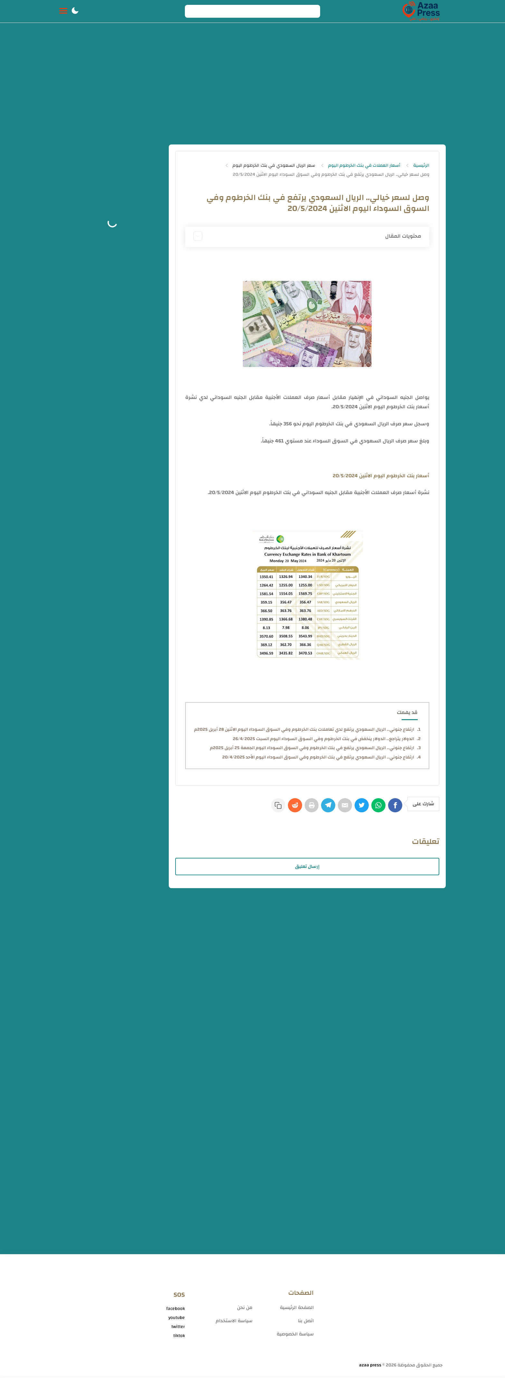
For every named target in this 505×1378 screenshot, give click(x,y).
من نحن (244, 1309)
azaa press (370, 1367)
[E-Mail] (338, 808)
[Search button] (193, 11)
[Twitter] (357, 808)
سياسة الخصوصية (295, 1336)
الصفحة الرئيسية (297, 1309)
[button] (75, 11)
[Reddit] (282, 808)
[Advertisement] (252, 86)
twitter (178, 1328)
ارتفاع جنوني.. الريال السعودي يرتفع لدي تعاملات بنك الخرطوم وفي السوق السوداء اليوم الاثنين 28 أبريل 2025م (304, 729)
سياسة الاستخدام (234, 1322)
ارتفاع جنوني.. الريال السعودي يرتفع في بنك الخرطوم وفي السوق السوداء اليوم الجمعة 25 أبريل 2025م (312, 748)
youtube (176, 1319)
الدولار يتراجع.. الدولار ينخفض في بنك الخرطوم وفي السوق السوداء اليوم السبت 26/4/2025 (323, 739)
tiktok (179, 1337)
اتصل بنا (306, 1322)
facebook (175, 1310)
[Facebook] (395, 808)
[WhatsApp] (376, 808)
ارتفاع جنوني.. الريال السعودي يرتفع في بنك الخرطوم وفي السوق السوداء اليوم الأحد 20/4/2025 (318, 757)
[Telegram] (320, 808)
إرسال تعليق (307, 868)
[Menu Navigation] (63, 11)
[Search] (252, 11)
